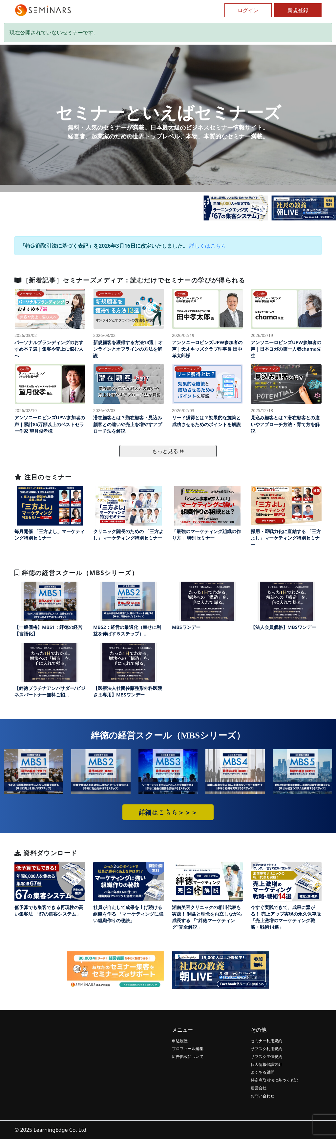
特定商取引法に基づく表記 (274, 1080)
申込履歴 (180, 1041)
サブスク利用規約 (266, 1048)
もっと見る (168, 451)
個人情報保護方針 (266, 1064)
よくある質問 (262, 1072)
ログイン (248, 10)
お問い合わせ (262, 1096)
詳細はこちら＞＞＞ (168, 812)
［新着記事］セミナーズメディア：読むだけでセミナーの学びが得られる (129, 280)
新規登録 (297, 10)
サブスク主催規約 (266, 1056)
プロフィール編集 (187, 1048)
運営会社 (258, 1088)
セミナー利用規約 (266, 1041)
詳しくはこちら (207, 245)
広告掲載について (187, 1056)
